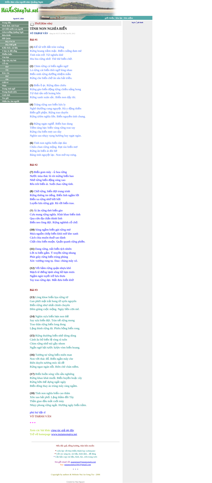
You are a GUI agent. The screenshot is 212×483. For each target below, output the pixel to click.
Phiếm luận (7, 54)
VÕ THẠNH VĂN (39, 33)
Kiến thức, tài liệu (10, 48)
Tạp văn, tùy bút (9, 60)
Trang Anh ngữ (8, 89)
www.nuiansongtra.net (64, 434)
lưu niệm (128, 18)
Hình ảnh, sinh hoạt (10, 26)
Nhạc (4, 85)
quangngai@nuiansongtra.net (83, 462)
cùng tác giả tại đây (62, 430)
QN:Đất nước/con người (12, 29)
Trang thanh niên (9, 92)
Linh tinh (6, 95)
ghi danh (140, 22)
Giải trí (5, 82)
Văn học (5, 57)
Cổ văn (5, 63)
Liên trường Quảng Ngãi (12, 32)
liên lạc (119, 18)
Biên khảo (6, 35)
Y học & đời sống (9, 51)
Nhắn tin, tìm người (10, 101)
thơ (6, 67)
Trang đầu (6, 23)
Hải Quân (6, 38)
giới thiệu (109, 18)
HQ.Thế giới (10, 45)
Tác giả (5, 98)
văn (6, 70)
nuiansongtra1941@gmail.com (77, 464)
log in (133, 22)
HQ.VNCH (10, 41)
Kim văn (5, 73)
